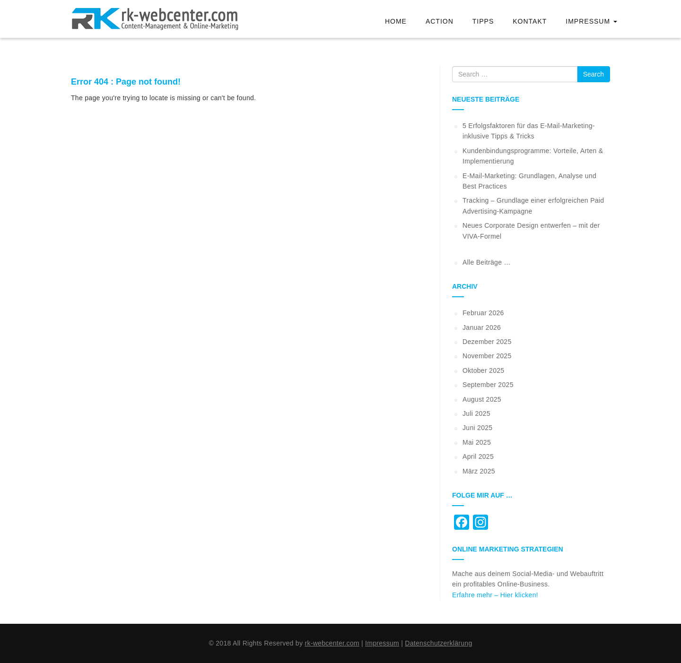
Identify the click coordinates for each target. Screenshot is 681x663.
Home (396, 21)
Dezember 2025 (487, 341)
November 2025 (487, 356)
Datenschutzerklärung (438, 643)
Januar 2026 (482, 327)
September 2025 (488, 384)
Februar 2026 (483, 313)
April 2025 (478, 456)
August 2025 (482, 399)
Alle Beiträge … (487, 262)
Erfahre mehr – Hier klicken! (495, 595)
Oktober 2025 (483, 370)
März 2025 (479, 471)
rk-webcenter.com (332, 643)
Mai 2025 (477, 442)
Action (440, 21)
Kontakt (530, 21)
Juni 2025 (477, 427)
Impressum (591, 21)
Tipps (483, 21)
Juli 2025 (476, 413)
